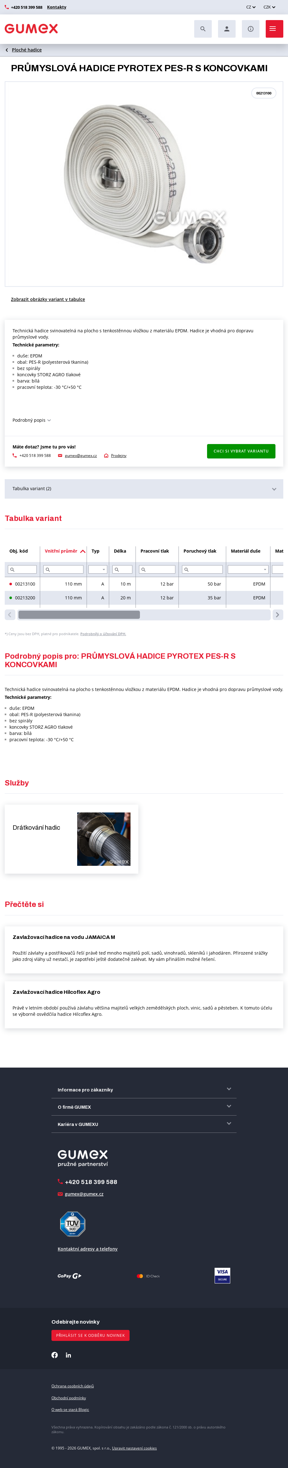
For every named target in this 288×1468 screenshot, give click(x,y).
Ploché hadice (27, 50)
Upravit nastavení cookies (134, 1448)
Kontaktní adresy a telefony (88, 1249)
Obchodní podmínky (68, 1398)
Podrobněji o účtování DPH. (103, 633)
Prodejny (118, 455)
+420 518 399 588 (26, 7)
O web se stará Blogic (70, 1409)
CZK (267, 7)
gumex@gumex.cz (81, 455)
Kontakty (56, 7)
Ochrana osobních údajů (72, 1386)
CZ (248, 7)
